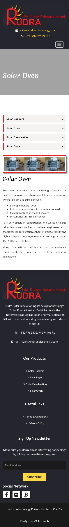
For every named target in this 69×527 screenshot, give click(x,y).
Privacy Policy (36, 423)
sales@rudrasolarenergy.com (38, 30)
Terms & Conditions (36, 416)
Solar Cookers (34, 118)
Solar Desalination (34, 137)
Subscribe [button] (34, 477)
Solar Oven (34, 146)
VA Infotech (41, 521)
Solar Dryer (34, 128)
